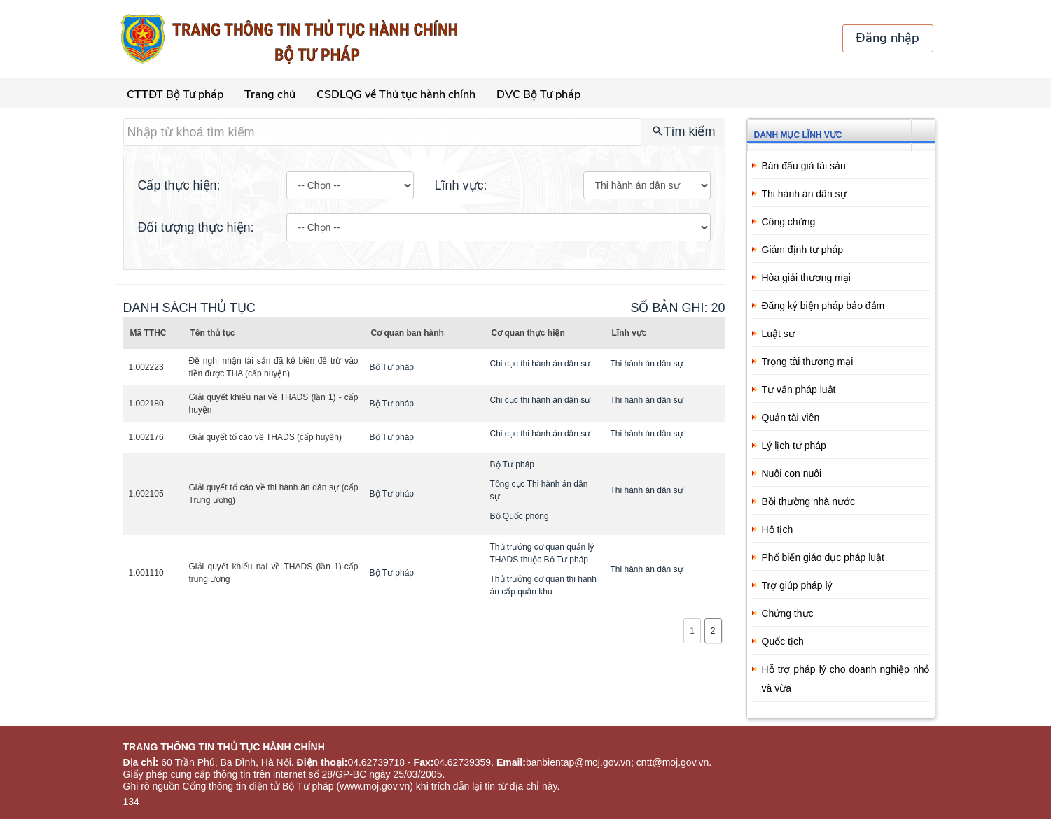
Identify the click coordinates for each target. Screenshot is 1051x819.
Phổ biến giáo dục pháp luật (823, 557)
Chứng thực (788, 613)
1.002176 (146, 437)
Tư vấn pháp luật (799, 389)
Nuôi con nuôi (792, 473)
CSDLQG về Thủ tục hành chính (395, 94)
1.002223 (146, 367)
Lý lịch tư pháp (794, 445)
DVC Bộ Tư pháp (538, 94)
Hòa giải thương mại (806, 277)
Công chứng (789, 221)
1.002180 (146, 403)
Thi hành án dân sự (804, 193)
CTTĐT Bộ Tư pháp (175, 94)
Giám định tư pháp (803, 249)
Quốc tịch (783, 641)
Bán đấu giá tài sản (804, 165)
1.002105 (146, 494)
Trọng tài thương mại (808, 361)
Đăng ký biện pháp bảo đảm (823, 305)
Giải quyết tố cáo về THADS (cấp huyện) (265, 437)
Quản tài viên (791, 417)
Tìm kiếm (683, 131)
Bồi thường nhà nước (809, 501)
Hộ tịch (777, 529)
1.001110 (146, 573)
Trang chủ (269, 94)
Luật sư (778, 333)
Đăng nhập (887, 37)
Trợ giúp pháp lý (797, 585)
